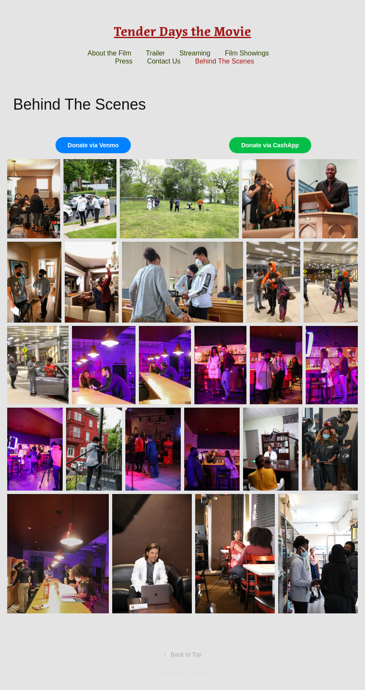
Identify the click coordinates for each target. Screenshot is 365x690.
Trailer (155, 53)
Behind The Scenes (224, 61)
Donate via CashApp (270, 145)
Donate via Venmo (93, 145)
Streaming (195, 53)
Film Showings (247, 53)
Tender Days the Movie (182, 31)
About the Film (109, 53)
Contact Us (163, 61)
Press (124, 61)
